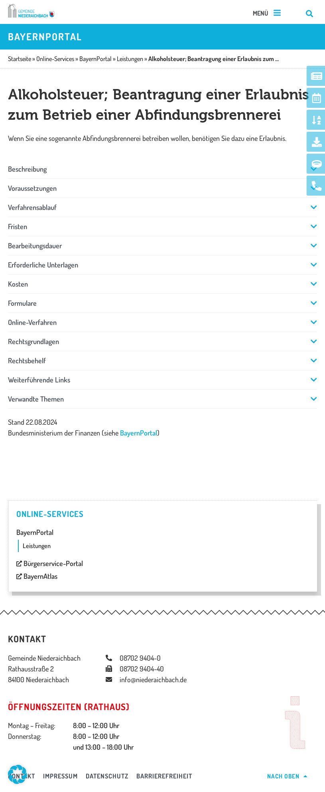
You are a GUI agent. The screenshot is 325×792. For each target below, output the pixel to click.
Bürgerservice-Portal (49, 563)
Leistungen (37, 546)
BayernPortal (138, 432)
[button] (267, 13)
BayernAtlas (36, 576)
